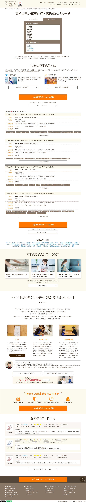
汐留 (52, 242)
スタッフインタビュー (12, 494)
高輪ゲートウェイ (54, 245)
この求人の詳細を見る (43, 135)
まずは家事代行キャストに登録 (43, 97)
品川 (34, 245)
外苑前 (54, 244)
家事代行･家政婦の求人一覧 (22, 8)
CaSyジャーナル (42, 285)
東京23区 (40, 8)
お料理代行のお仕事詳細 (62, 87)
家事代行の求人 (49, 488)
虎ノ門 (13, 242)
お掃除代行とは (30, 488)
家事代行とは (43, 2)
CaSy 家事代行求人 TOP (10, 8)
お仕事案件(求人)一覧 (62, 4)
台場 (73, 245)
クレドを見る (17, 355)
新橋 (33, 242)
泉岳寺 (39, 245)
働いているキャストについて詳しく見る (58, 373)
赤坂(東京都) (35, 244)
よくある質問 (52, 4)
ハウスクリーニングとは (32, 492)
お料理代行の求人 (50, 492)
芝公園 (38, 242)
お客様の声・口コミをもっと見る (42, 469)
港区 (44, 8)
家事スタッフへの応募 (69, 488)
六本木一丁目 (9, 244)
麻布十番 (23, 244)
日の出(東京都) (69, 242)
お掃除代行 (30, 48)
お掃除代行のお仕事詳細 (22, 87)
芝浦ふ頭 (23, 245)
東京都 (35, 8)
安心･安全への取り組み (74, 4)
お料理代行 (30, 50)
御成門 (28, 242)
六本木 (76, 242)
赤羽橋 (17, 244)
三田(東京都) (15, 245)
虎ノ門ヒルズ (20, 242)
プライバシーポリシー (69, 492)
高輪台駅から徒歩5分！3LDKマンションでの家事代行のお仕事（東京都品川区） (31, 114)
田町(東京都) (75, 244)
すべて (29, 45)
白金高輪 (45, 245)
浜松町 (56, 242)
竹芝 (61, 242)
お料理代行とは (30, 490)
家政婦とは (29, 494)
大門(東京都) (45, 242)
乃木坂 (68, 244)
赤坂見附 (42, 244)
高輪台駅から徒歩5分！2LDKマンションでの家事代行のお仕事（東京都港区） (30, 140)
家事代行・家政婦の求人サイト (10, 4)
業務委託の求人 (51, 2)
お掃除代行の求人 (50, 490)
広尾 (28, 244)
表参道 (49, 244)
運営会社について (68, 490)
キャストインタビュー (75, 2)
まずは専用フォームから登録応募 (43, 479)
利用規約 (66, 494)
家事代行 (31, 8)
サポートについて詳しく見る (26, 373)
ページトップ (82, 480)
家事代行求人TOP (42, 105)
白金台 (29, 245)
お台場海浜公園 (65, 245)
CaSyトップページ (11, 486)
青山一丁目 (61, 244)
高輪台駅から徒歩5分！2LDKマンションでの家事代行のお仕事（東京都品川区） (31, 193)
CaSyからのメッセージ (62, 2)
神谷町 (8, 242)
